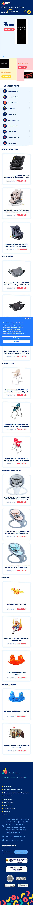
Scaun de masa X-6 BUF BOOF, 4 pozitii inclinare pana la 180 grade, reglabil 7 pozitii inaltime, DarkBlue (16, 426)
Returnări (7, 812)
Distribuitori (7, 786)
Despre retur (8, 805)
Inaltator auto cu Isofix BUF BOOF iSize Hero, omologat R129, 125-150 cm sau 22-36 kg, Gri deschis (16, 285)
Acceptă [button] (16, 341)
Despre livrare (8, 802)
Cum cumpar (8, 796)
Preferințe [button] (16, 338)
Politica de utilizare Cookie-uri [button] (16, 333)
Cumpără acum (9, 29)
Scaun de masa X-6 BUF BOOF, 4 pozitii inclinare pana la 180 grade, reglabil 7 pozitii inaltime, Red (16, 460)
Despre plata (8, 799)
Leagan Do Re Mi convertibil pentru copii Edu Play (16, 639)
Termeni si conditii (9, 808)
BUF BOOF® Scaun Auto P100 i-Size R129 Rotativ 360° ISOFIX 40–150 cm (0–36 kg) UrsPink (16, 212)
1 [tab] (3, 56)
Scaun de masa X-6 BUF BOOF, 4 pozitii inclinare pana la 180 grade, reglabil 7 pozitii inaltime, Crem (16, 392)
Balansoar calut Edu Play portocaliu (16, 673)
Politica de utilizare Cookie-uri (13, 789)
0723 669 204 (20, 7)
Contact (6, 815)
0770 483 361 (4, 7)
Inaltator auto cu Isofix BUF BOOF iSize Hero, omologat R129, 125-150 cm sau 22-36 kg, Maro (16, 353)
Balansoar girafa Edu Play (16, 604)
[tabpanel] (16, 29)
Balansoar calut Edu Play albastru (16, 711)
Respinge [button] (28, 318)
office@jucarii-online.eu (15, 836)
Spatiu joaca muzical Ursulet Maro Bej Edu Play (16, 746)
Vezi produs (6, 76)
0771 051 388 (12, 7)
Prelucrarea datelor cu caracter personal (16, 793)
